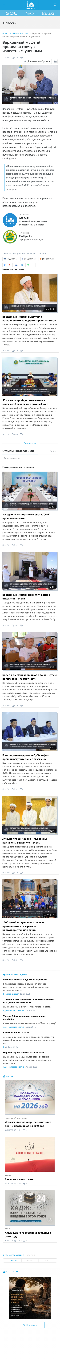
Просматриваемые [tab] (13, 1255)
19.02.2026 (6, 351)
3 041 (15, 545)
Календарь (48, 13)
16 (51, 587)
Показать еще (30, 443)
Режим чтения (56, 62)
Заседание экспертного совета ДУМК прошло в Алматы (26, 516)
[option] (30, 1297)
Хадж (7, 1229)
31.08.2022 (6, 57)
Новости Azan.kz (21, 33)
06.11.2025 (9, 1130)
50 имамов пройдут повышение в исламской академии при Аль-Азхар (25, 402)
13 (51, 507)
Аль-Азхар (13, 253)
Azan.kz (23, 218)
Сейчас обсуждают (15, 975)
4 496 (15, 434)
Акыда (8, 1175)
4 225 (15, 706)
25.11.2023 (9, 1241)
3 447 (15, 625)
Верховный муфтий (37, 253)
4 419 (15, 351)
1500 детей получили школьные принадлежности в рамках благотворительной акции (23, 926)
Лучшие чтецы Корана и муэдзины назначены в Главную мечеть (24, 840)
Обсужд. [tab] (31, 1255)
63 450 (17, 1241)
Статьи (8, 1076)
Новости (6, 33)
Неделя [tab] (30, 1260)
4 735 (15, 873)
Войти (54, 451)
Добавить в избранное (37, 61)
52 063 (17, 1184)
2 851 (15, 960)
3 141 (15, 789)
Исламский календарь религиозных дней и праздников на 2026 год (28, 1124)
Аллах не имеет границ (19, 1179)
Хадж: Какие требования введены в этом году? (28, 1234)
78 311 (17, 1130)
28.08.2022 (6, 625)
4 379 (15, 58)
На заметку (10, 1272)
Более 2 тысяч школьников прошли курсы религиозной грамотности (29, 677)
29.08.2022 (6, 545)
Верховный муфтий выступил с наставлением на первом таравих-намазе (29, 318)
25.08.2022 (6, 789)
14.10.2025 (6, 434)
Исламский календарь (16, 1118)
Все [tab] (46, 1260)
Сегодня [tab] (13, 1260)
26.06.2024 (9, 1183)
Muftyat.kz (25, 236)
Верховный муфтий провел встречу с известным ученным (27, 35)
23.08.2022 (6, 960)
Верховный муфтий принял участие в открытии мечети (26, 596)
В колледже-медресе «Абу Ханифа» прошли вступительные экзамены (25, 757)
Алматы (22, 253)
